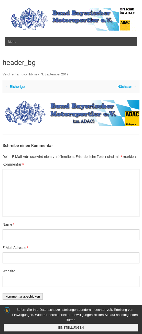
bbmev (34, 74)
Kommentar (13, 164)
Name (8, 224)
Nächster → (126, 87)
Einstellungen (71, 327)
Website (9, 271)
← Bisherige (15, 87)
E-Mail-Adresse (15, 248)
